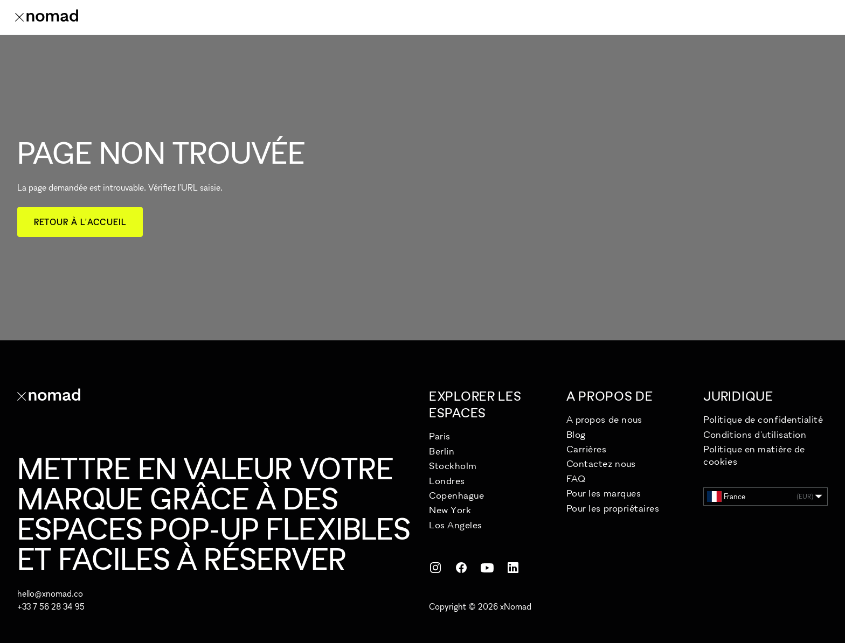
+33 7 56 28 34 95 (51, 606)
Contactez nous (601, 463)
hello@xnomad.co (50, 593)
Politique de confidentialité (763, 419)
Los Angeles (455, 524)
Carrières (586, 449)
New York (450, 509)
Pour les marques (603, 493)
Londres (447, 480)
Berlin (441, 451)
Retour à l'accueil (80, 221)
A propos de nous (604, 419)
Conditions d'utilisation (754, 434)
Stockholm (453, 465)
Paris (440, 436)
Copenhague (456, 495)
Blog (576, 434)
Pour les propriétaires (613, 508)
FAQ (576, 478)
